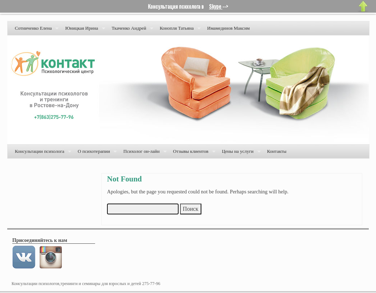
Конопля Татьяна (179, 30)
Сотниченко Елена (35, 30)
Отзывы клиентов (192, 153)
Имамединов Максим (228, 28)
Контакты (277, 151)
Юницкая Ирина (83, 30)
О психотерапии (96, 153)
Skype (215, 6)
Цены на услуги (240, 153)
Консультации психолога (41, 153)
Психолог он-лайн (143, 153)
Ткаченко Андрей (131, 30)
